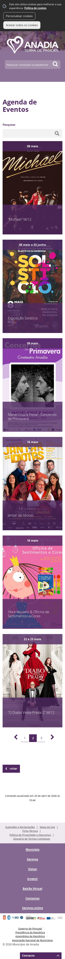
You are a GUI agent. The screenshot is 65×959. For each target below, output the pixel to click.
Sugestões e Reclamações (20, 827)
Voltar (13, 768)
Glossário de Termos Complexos (31, 838)
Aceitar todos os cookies (22, 25)
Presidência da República (30, 932)
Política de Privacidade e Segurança (30, 835)
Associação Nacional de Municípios (32, 940)
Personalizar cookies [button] (19, 16)
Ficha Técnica (30, 831)
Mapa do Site (47, 827)
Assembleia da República (30, 936)
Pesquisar (9, 125)
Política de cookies (35, 8)
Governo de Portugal (30, 928)
